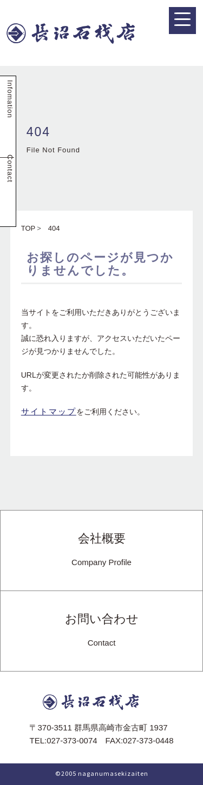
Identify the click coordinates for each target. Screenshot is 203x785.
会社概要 (101, 550)
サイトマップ (48, 411)
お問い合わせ (102, 630)
